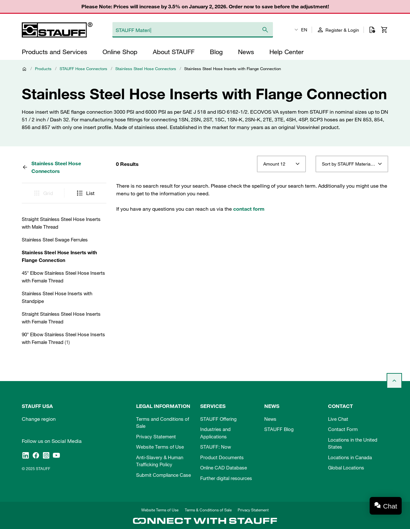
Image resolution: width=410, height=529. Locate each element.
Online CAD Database (223, 467)
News (270, 419)
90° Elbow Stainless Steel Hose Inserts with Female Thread (63, 338)
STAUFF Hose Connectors (83, 68)
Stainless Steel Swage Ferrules (55, 239)
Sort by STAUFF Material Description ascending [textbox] (352, 164)
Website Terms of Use (160, 447)
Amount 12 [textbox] (274, 164)
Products (43, 68)
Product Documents (222, 457)
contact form (249, 209)
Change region (39, 419)
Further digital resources (226, 478)
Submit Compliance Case (163, 475)
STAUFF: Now (215, 447)
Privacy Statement (156, 436)
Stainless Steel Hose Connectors (145, 68)
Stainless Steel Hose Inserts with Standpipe (57, 297)
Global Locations (346, 467)
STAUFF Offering (218, 419)
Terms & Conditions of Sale (208, 509)
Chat (390, 506)
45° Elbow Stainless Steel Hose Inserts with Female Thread (63, 276)
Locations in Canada (350, 457)
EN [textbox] (304, 30)
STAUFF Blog (279, 429)
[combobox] (281, 164)
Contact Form (343, 429)
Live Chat (338, 419)
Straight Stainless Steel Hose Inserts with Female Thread (61, 317)
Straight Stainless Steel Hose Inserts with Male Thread (61, 223)
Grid (43, 193)
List (85, 193)
